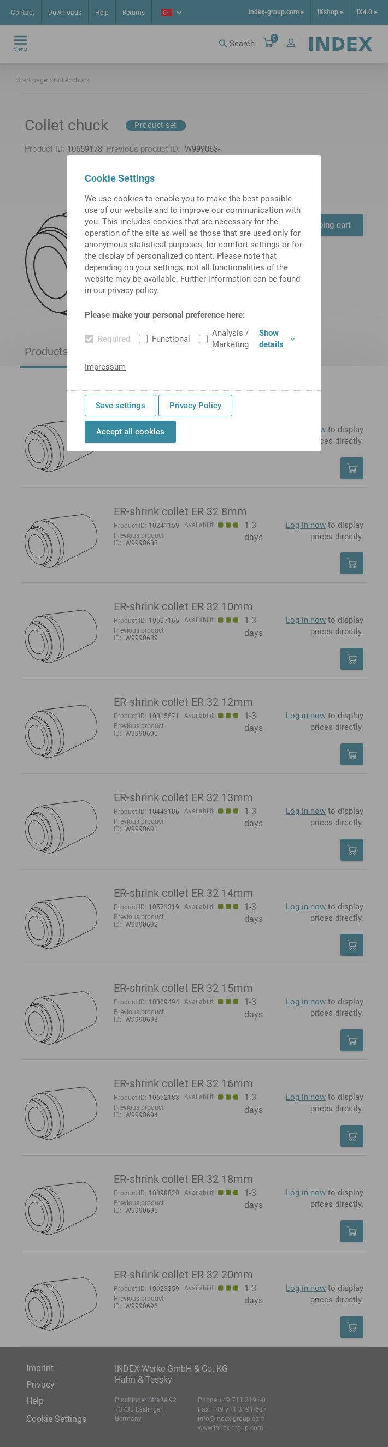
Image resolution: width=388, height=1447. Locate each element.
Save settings (120, 405)
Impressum (105, 367)
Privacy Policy (195, 405)
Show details (277, 338)
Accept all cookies (130, 432)
